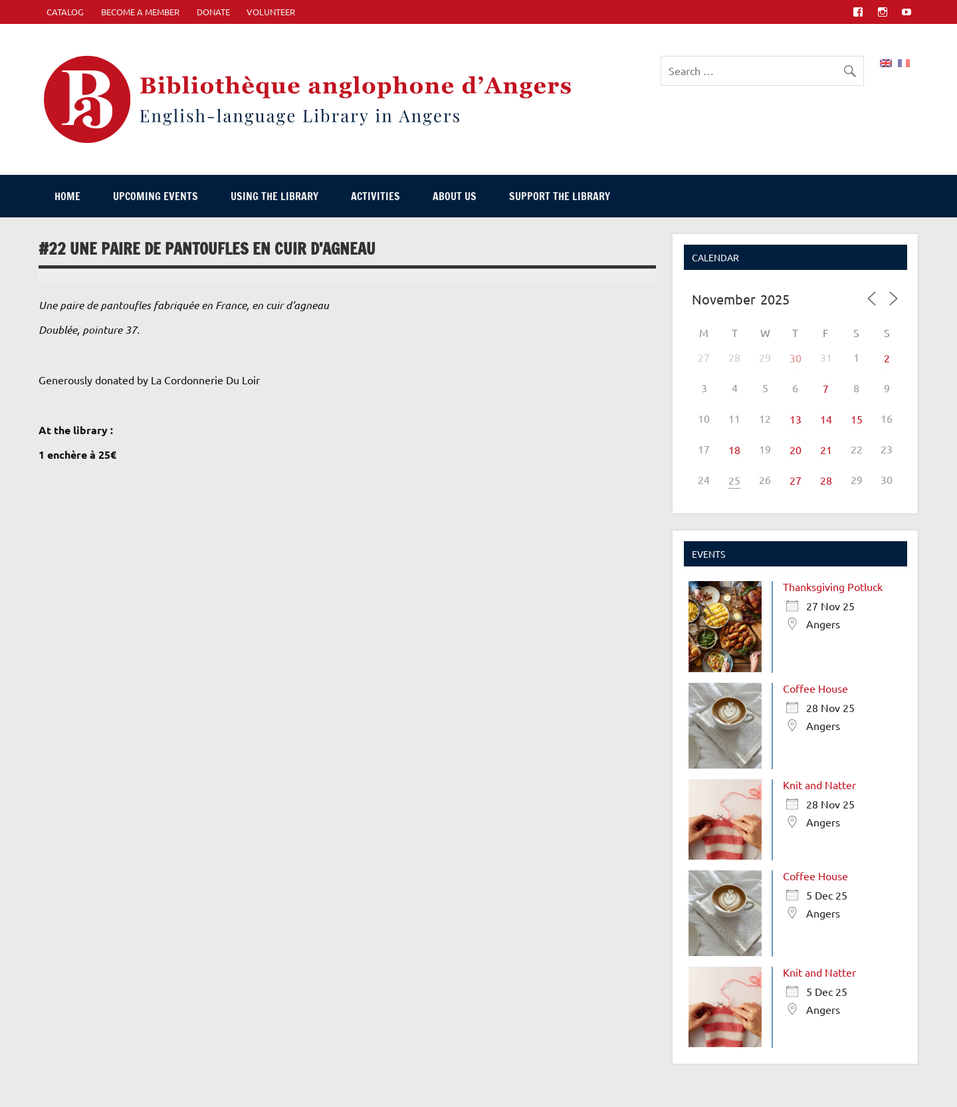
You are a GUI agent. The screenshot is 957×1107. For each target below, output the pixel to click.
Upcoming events (155, 196)
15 (857, 419)
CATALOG (65, 11)
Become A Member (140, 11)
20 (795, 449)
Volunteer (271, 11)
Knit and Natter (819, 784)
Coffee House (815, 688)
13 (795, 419)
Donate (213, 11)
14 (826, 419)
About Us (455, 196)
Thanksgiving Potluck (833, 586)
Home (67, 196)
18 (734, 449)
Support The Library (559, 196)
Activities (375, 196)
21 (826, 449)
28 (826, 480)
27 (795, 480)
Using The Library (274, 196)
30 (795, 357)
